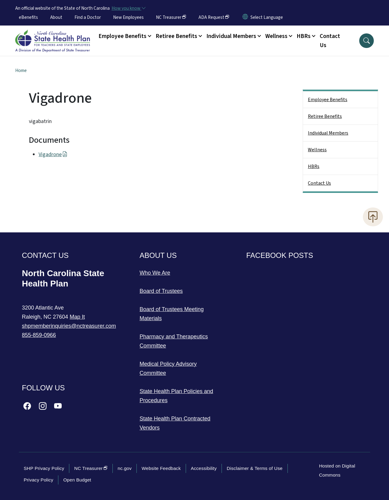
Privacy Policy (38, 479)
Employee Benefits (327, 99)
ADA (213, 17)
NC (171, 17)
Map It (77, 317)
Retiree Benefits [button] (176, 36)
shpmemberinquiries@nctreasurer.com (69, 326)
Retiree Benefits (325, 116)
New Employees (128, 17)
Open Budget (77, 479)
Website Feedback (161, 468)
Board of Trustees (161, 291)
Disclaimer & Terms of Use (255, 468)
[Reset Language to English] (245, 17)
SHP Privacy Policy (44, 468)
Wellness (317, 149)
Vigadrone (53, 154)
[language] (266, 17)
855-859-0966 (39, 335)
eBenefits (28, 17)
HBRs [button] (304, 36)
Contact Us (330, 41)
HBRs (313, 166)
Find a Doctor (87, 17)
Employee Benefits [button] (122, 36)
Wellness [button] (276, 36)
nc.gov (125, 468)
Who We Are (154, 273)
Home (21, 70)
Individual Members (328, 133)
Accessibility (204, 468)
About (56, 17)
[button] (366, 40)
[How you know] (128, 8)
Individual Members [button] (231, 36)
